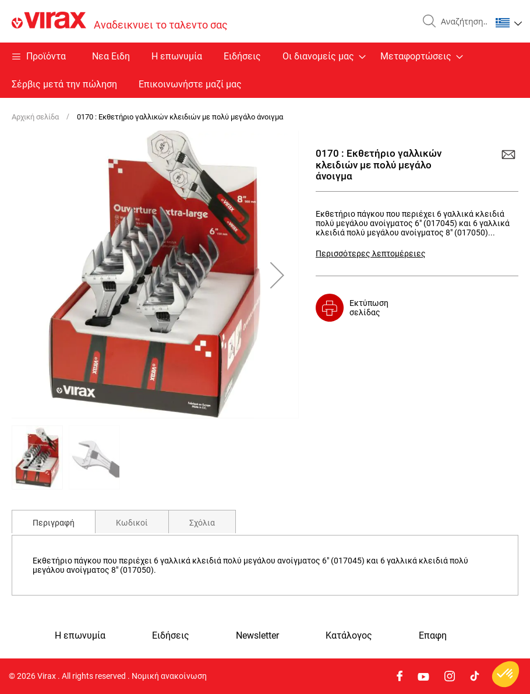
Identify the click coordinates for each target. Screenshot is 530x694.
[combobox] (461, 21)
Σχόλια (202, 522)
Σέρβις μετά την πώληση (64, 84)
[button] (509, 22)
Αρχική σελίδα (35, 116)
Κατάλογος (349, 635)
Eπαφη (433, 635)
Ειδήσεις (242, 56)
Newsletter (257, 635)
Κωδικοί (132, 522)
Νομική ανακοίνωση (169, 676)
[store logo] (120, 21)
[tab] (54, 521)
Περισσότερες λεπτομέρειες (371, 253)
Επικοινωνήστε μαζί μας (190, 84)
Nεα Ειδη (111, 56)
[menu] (265, 70)
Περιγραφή (54, 522)
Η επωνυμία (176, 56)
